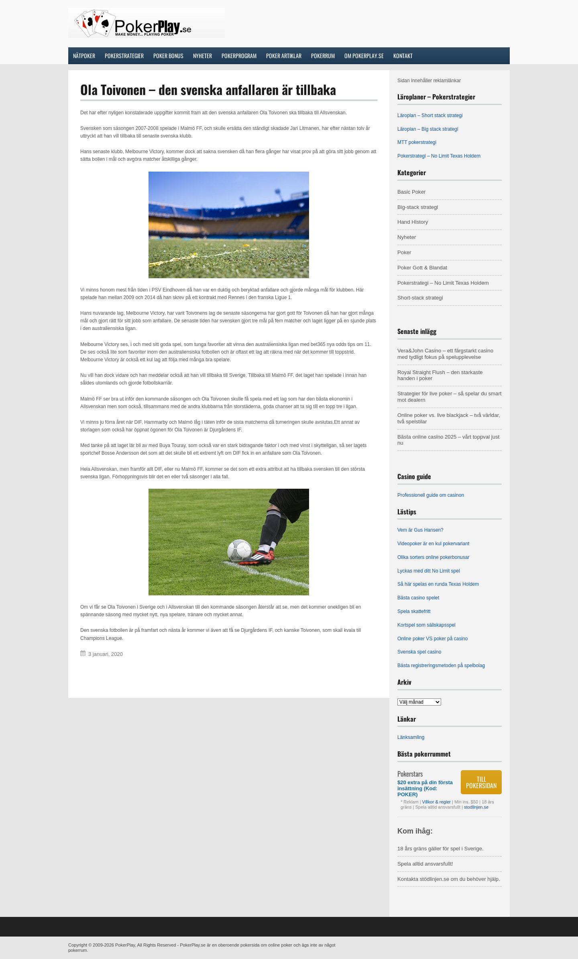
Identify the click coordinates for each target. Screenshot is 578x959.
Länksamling (410, 737)
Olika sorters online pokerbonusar (433, 557)
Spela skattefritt (414, 611)
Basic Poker (411, 192)
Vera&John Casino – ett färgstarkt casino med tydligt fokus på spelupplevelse (445, 354)
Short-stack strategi (420, 298)
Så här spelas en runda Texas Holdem (438, 584)
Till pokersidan (481, 782)
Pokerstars (410, 774)
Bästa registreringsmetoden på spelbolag (441, 665)
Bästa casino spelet (418, 598)
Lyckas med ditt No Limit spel (428, 571)
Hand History (412, 222)
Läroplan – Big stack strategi (427, 129)
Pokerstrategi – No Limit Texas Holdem (438, 156)
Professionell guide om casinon (430, 495)
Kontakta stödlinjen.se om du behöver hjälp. (448, 879)
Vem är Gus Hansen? (420, 530)
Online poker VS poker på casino (432, 638)
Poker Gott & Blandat (422, 268)
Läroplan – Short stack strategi (430, 115)
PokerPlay (125, 945)
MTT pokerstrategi (416, 142)
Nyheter (406, 237)
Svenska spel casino (419, 652)
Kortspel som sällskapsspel (426, 625)
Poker (404, 252)
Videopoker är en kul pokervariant (433, 543)
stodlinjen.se (476, 807)
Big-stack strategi (417, 207)
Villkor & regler (437, 801)
